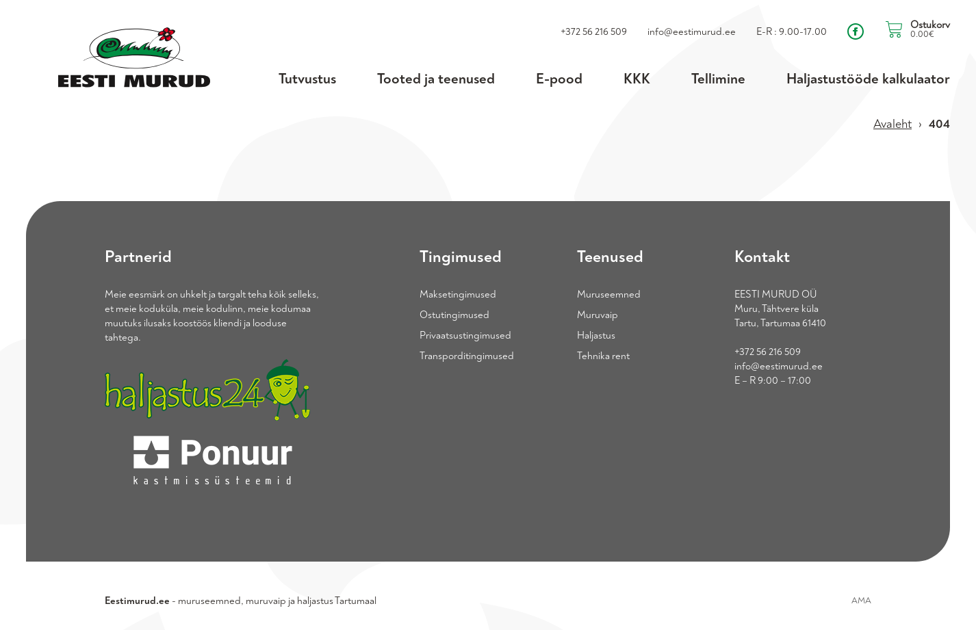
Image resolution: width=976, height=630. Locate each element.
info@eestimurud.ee (778, 366)
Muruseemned (609, 294)
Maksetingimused (458, 294)
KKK (637, 79)
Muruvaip (597, 315)
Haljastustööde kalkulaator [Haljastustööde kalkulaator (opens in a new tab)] (868, 79)
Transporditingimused (467, 356)
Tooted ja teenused (436, 79)
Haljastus (596, 335)
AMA (861, 600)
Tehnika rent (603, 356)
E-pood (559, 79)
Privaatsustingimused (465, 335)
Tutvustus (307, 79)
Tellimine (718, 79)
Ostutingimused (454, 315)
